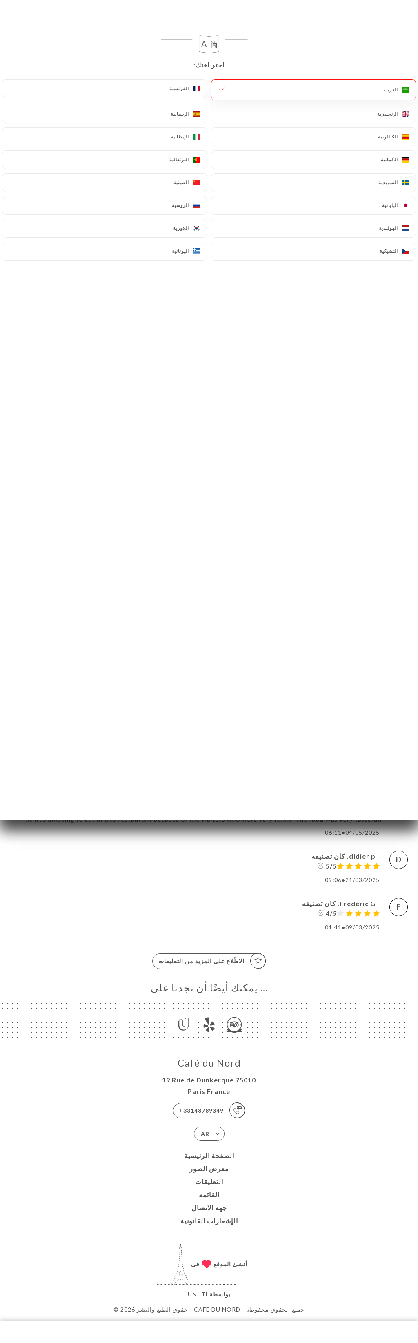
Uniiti (198, 1294)
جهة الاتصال (209, 1208)
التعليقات (209, 1181)
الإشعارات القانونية (209, 1221)
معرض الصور (209, 1168)
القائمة (209, 1194)
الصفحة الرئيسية (209, 1155)
